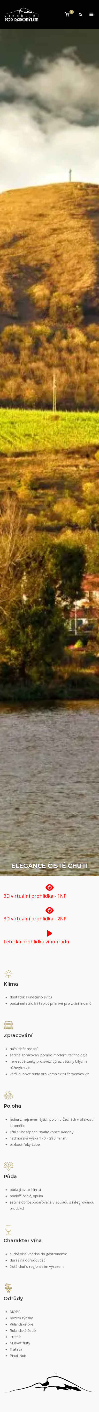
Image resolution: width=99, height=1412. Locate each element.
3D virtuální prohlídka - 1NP (35, 896)
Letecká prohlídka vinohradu (36, 941)
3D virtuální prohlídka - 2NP (35, 918)
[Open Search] (80, 15)
